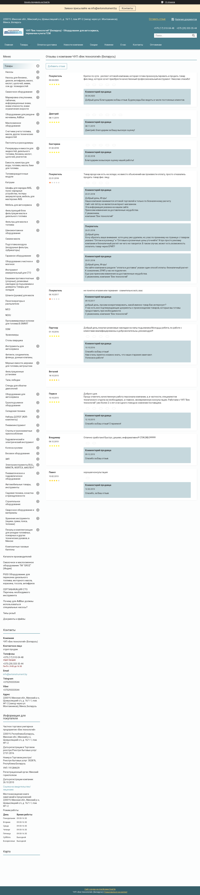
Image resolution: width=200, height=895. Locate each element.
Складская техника (15, 411)
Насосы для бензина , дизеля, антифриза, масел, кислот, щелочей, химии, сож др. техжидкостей (19, 81)
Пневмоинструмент (15, 425)
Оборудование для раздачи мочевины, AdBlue (19, 115)
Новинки (109, 44)
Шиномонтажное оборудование (14, 231)
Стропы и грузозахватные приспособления (18, 432)
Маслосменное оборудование (13, 124)
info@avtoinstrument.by (15, 674)
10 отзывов (170, 2)
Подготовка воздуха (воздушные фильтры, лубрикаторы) (16, 247)
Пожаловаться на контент (115, 892)
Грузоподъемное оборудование (14, 404)
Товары (24, 44)
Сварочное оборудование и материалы (19, 511)
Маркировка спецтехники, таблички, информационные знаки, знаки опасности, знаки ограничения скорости (18, 103)
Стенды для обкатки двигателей (15, 387)
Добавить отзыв (56, 66)
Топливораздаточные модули (16, 175)
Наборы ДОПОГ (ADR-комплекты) (16, 418)
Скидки (94, 44)
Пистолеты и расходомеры (19, 143)
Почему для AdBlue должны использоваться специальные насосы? (18, 604)
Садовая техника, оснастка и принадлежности (19, 494)
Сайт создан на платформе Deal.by (100, 889)
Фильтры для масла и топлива (16, 223)
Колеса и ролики (13, 448)
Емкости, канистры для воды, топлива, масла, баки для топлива (19, 165)
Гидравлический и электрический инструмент (19, 440)
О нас (123, 44)
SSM (7, 329)
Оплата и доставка (47, 44)
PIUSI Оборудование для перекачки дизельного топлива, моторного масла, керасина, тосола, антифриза (19, 579)
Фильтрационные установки (14, 373)
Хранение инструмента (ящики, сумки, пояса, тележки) (17, 521)
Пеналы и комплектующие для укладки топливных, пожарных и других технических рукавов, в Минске (19, 535)
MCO (7, 309)
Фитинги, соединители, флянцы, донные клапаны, (19, 356)
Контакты (127, 8)
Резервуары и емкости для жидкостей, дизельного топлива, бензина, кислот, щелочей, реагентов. (19, 152)
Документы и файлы (14, 619)
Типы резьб (9, 613)
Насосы (9, 72)
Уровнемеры (12, 335)
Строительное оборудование (12, 502)
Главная (9, 44)
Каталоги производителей (17, 556)
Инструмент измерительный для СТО (18, 271)
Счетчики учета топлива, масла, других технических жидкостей (19, 134)
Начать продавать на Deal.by (37, 2)
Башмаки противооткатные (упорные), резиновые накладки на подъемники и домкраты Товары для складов (19, 284)
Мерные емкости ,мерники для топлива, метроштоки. (19, 364)
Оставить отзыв (157, 19)
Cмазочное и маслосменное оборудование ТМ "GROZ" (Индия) (18, 565)
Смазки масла (12, 239)
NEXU (8, 315)
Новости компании (73, 44)
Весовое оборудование (17, 453)
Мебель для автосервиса (18, 205)
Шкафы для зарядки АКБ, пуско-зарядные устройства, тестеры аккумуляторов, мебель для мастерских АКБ (19, 194)
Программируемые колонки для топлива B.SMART (19, 322)
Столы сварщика (14, 340)
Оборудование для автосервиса (15, 395)
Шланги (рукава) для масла (19, 295)
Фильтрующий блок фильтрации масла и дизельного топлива (16, 213)
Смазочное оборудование (18, 92)
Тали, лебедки (12, 380)
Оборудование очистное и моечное (19, 262)
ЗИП (7, 459)
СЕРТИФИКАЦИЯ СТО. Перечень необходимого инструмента (16, 592)
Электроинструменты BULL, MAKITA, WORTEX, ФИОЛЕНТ (19, 466)
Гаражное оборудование (18, 256)
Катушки (9, 182)
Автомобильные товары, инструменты (18, 485)
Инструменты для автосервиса (14, 347)
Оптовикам (156, 44)
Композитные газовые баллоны (17, 548)
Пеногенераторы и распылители (15, 302)
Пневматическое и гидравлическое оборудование (15, 476)
